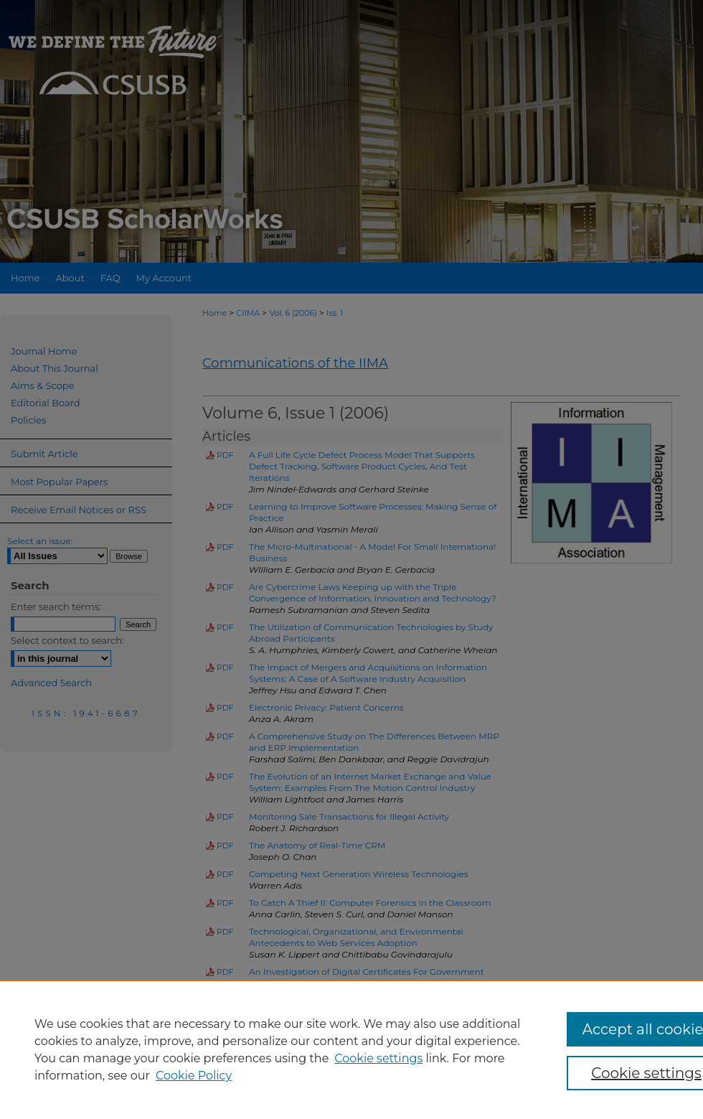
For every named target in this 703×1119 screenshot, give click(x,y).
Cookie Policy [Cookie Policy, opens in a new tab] (194, 1075)
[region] (351, 1049)
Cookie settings (378, 1058)
